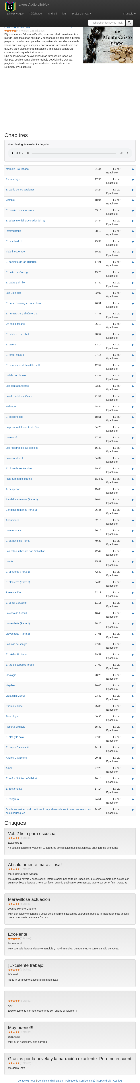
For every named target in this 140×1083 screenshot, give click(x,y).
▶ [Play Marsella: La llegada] (133, 169)
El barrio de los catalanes (20, 189)
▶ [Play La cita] (133, 561)
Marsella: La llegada (17, 168)
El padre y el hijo (15, 282)
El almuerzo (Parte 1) (18, 571)
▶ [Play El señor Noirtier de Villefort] (133, 778)
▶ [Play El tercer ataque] (133, 355)
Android (52, 13)
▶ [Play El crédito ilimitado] (133, 654)
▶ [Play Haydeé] (133, 685)
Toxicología (12, 716)
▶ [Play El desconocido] (133, 417)
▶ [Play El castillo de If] (133, 241)
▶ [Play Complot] (133, 200)
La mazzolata (13, 530)
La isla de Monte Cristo (19, 396)
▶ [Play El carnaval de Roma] (133, 541)
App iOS (117, 1080)
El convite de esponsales (20, 210)
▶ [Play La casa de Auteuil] (133, 613)
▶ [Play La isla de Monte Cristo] (133, 396)
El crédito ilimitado (16, 654)
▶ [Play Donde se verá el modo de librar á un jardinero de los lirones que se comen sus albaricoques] (133, 809)
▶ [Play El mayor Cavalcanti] (133, 747)
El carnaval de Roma (18, 540)
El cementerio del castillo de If (23, 365)
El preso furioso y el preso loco (23, 303)
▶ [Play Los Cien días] (133, 293)
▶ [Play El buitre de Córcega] (133, 272)
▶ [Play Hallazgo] (133, 406)
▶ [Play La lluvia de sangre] (133, 644)
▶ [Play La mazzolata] (133, 530)
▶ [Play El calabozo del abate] (133, 334)
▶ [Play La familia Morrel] (133, 696)
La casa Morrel (14, 458)
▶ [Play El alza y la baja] (133, 737)
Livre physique (15, 13)
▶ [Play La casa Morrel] (133, 458)
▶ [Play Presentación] (133, 592)
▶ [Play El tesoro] (133, 344)
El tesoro (11, 344)
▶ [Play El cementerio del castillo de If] (133, 365)
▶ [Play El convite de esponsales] (133, 210)
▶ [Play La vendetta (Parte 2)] (133, 634)
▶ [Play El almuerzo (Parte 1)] (133, 572)
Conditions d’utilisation (50, 1080)
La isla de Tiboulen (16, 375)
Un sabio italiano (15, 323)
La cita (9, 561)
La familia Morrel (15, 695)
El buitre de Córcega (17, 272)
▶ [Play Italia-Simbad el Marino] (133, 479)
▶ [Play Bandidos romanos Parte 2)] (133, 510)
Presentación (13, 592)
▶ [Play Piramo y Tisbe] (133, 706)
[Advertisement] (70, 101)
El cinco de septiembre (19, 468)
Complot (10, 199)
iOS (64, 13)
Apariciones (12, 520)
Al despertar (13, 489)
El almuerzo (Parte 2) (18, 582)
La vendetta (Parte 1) (18, 623)
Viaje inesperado (15, 251)
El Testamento (14, 788)
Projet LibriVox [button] (81, 13)
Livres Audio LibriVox (34, 4)
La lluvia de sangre (16, 644)
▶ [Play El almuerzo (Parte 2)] (133, 582)
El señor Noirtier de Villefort (21, 778)
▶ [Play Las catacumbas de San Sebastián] (133, 551)
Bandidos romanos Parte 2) (21, 509)
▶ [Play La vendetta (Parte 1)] (133, 623)
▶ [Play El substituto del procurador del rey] (133, 220)
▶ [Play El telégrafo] (133, 799)
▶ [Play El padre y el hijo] (133, 282)
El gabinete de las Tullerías (21, 261)
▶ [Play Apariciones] (133, 520)
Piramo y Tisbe (14, 706)
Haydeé (10, 685)
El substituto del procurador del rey (25, 220)
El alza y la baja (15, 737)
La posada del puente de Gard (23, 427)
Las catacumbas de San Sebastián (25, 551)
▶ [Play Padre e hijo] (133, 179)
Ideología (11, 675)
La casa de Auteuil (16, 613)
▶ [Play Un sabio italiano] (133, 324)
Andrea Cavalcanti (16, 757)
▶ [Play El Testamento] (133, 789)
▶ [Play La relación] (133, 437)
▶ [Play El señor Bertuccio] (133, 603)
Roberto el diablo (15, 726)
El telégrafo (12, 799)
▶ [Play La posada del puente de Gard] (133, 427)
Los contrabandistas (17, 385)
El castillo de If (14, 241)
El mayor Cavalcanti (17, 747)
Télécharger (36, 13)
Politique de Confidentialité (80, 1080)
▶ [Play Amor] (133, 768)
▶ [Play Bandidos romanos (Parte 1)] (133, 499)
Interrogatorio (13, 230)
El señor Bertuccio (16, 602)
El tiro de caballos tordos (20, 664)
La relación (12, 437)
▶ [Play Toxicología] (133, 716)
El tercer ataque (15, 354)
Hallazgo (11, 406)
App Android (104, 1080)
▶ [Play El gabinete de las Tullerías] (133, 262)
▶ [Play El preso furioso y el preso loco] (133, 303)
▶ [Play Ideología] (133, 675)
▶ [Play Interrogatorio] (133, 231)
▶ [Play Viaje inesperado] (133, 251)
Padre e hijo (13, 179)
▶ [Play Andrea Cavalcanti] (133, 758)
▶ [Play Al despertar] (133, 489)
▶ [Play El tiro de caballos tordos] (133, 665)
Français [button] (129, 13)
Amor (9, 768)
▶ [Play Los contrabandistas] (133, 386)
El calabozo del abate (18, 334)
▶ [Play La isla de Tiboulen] (133, 375)
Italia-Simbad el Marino (19, 478)
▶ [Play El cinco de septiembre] (133, 468)
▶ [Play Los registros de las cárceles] (133, 448)
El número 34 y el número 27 (22, 313)
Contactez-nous (26, 1080)
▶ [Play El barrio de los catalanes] (133, 189)
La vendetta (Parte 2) (18, 633)
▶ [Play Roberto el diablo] (133, 727)
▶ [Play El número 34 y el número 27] (133, 313)
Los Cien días (14, 292)
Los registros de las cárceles (22, 447)
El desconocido (14, 416)
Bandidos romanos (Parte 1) (22, 499)
